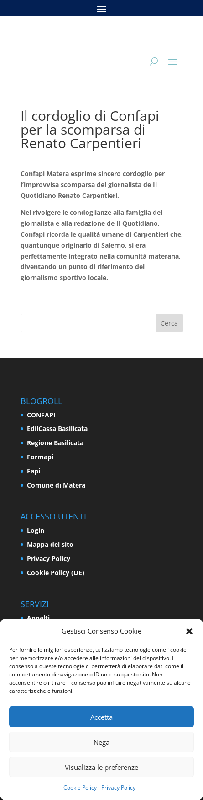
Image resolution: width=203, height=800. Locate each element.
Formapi (40, 456)
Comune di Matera (56, 485)
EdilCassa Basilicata (57, 428)
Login (35, 530)
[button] (189, 631)
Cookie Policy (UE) (55, 572)
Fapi (33, 471)
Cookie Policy (80, 787)
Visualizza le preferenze (101, 767)
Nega (101, 742)
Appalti (38, 617)
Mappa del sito (50, 544)
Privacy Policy (118, 787)
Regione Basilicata (55, 442)
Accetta (101, 717)
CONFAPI (41, 414)
